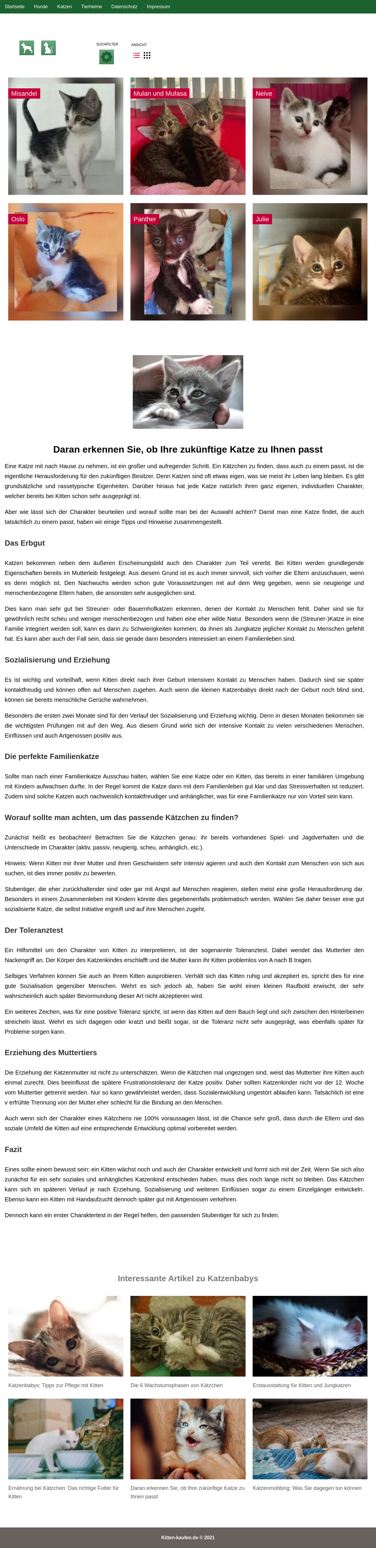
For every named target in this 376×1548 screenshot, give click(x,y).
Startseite (15, 6)
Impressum (158, 6)
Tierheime (91, 6)
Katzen (64, 6)
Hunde (41, 6)
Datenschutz (124, 6)
